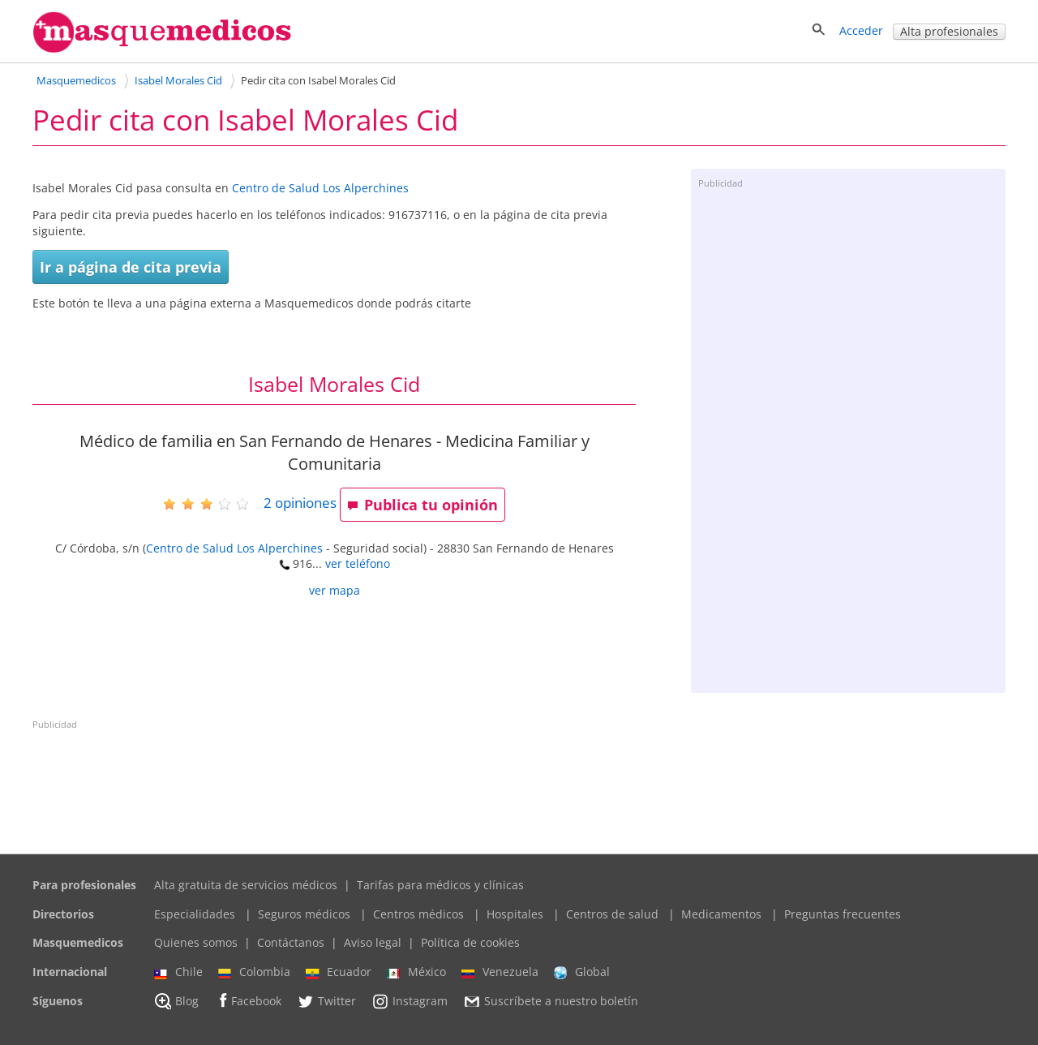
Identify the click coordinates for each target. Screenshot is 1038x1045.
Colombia (254, 972)
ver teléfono (357, 563)
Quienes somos (196, 942)
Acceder (861, 30)
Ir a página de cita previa (130, 267)
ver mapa (334, 590)
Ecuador (338, 972)
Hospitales (515, 914)
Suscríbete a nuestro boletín (550, 1001)
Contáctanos (290, 942)
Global (582, 972)
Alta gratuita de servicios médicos (245, 884)
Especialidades (194, 914)
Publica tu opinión (422, 504)
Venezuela (499, 972)
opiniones (300, 502)
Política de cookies (470, 942)
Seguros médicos (304, 914)
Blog (176, 1001)
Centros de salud (612, 914)
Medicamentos (721, 914)
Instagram (409, 1001)
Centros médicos (418, 914)
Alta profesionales (949, 31)
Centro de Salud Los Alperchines (320, 188)
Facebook (247, 1000)
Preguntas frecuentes (842, 914)
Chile (178, 972)
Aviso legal (372, 942)
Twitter (326, 1001)
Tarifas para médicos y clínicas (440, 884)
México (416, 972)
